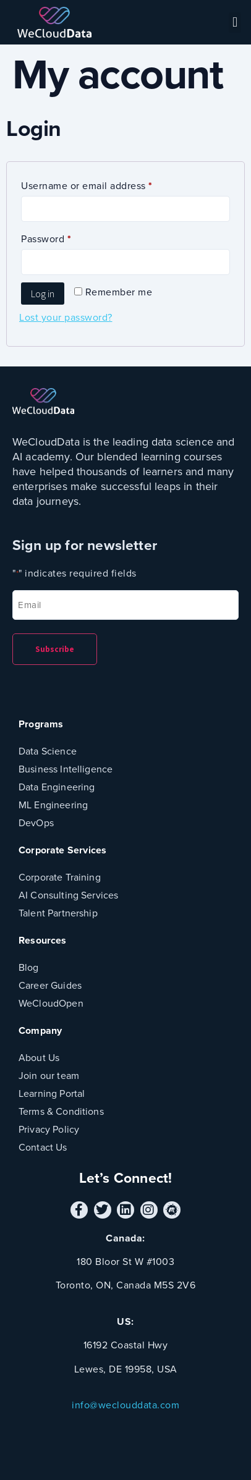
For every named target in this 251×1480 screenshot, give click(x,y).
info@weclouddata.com (125, 1405)
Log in (42, 293)
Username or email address (107, 184)
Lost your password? (66, 317)
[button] (235, 22)
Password (67, 237)
